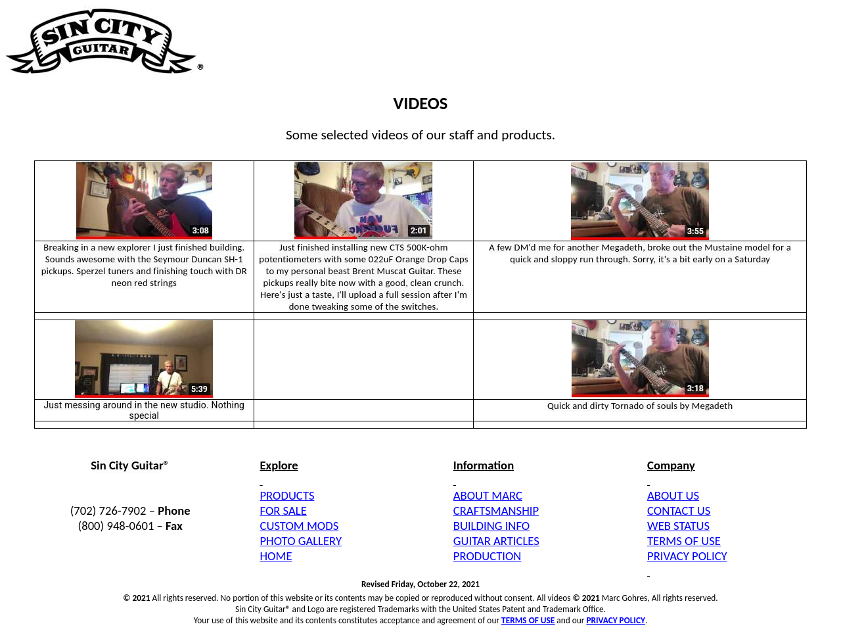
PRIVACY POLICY (687, 555)
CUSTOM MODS (299, 525)
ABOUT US (673, 495)
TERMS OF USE (684, 540)
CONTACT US (678, 510)
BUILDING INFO (491, 525)
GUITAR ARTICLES (496, 540)
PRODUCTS (287, 495)
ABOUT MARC (487, 495)
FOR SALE (283, 510)
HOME (276, 555)
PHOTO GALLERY (301, 540)
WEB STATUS (678, 525)
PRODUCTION (487, 555)
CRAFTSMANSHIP (496, 510)
